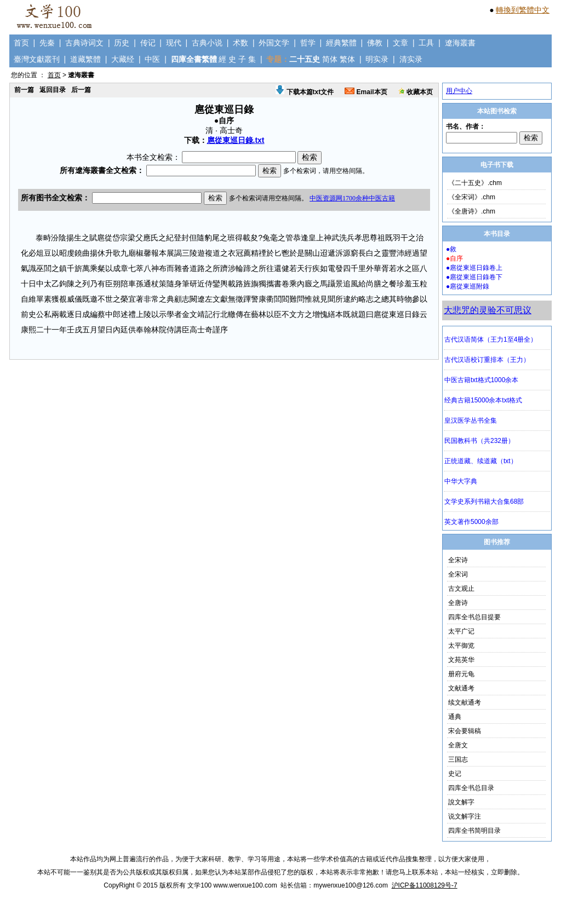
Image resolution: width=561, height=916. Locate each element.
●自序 (454, 258)
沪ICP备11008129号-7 (424, 885)
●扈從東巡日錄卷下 (474, 277)
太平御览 (461, 645)
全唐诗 (458, 603)
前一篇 (24, 90)
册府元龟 (461, 674)
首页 (21, 42)
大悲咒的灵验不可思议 (487, 310)
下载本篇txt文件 (305, 92)
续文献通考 (464, 702)
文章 (400, 42)
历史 (121, 42)
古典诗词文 (84, 42)
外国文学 (274, 42)
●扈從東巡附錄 (467, 286)
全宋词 (458, 574)
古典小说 (207, 42)
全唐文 (458, 745)
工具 (426, 42)
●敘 (451, 249)
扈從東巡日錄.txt (236, 140)
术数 (240, 42)
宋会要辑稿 (464, 731)
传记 (148, 42)
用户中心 (459, 91)
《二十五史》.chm (475, 183)
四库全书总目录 (471, 788)
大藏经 (122, 59)
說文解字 (461, 802)
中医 (152, 59)
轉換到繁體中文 (522, 9)
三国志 (458, 759)
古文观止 (461, 588)
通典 (454, 717)
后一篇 (81, 90)
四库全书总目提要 (474, 617)
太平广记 (461, 631)
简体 (329, 59)
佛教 (374, 42)
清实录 (410, 59)
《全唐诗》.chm (471, 211)
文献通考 (461, 688)
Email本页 (366, 92)
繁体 (347, 59)
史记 (454, 773)
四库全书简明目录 (474, 830)
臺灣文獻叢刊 (37, 59)
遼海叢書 (460, 42)
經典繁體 (341, 42)
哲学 (308, 42)
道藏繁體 (85, 59)
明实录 (376, 59)
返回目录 (52, 90)
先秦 (47, 42)
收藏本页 (415, 92)
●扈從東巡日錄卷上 (474, 268)
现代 (173, 42)
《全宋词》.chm (471, 197)
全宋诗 (458, 560)
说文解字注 (464, 816)
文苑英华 (461, 660)
